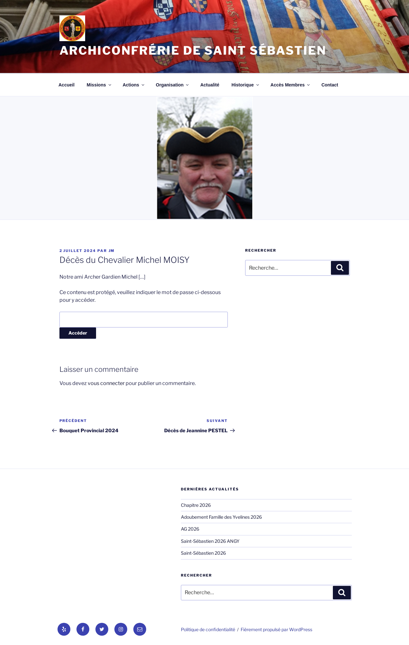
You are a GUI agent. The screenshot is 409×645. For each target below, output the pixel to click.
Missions (99, 84)
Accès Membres (291, 84)
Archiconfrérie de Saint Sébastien (192, 50)
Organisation (173, 84)
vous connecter (106, 383)
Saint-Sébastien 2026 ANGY (210, 541)
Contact (329, 84)
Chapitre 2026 (196, 505)
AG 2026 (190, 529)
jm (112, 250)
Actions (134, 84)
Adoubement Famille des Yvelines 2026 (221, 517)
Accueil (66, 84)
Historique (246, 84)
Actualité (209, 84)
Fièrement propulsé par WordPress (276, 629)
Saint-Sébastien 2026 (203, 553)
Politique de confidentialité (208, 629)
